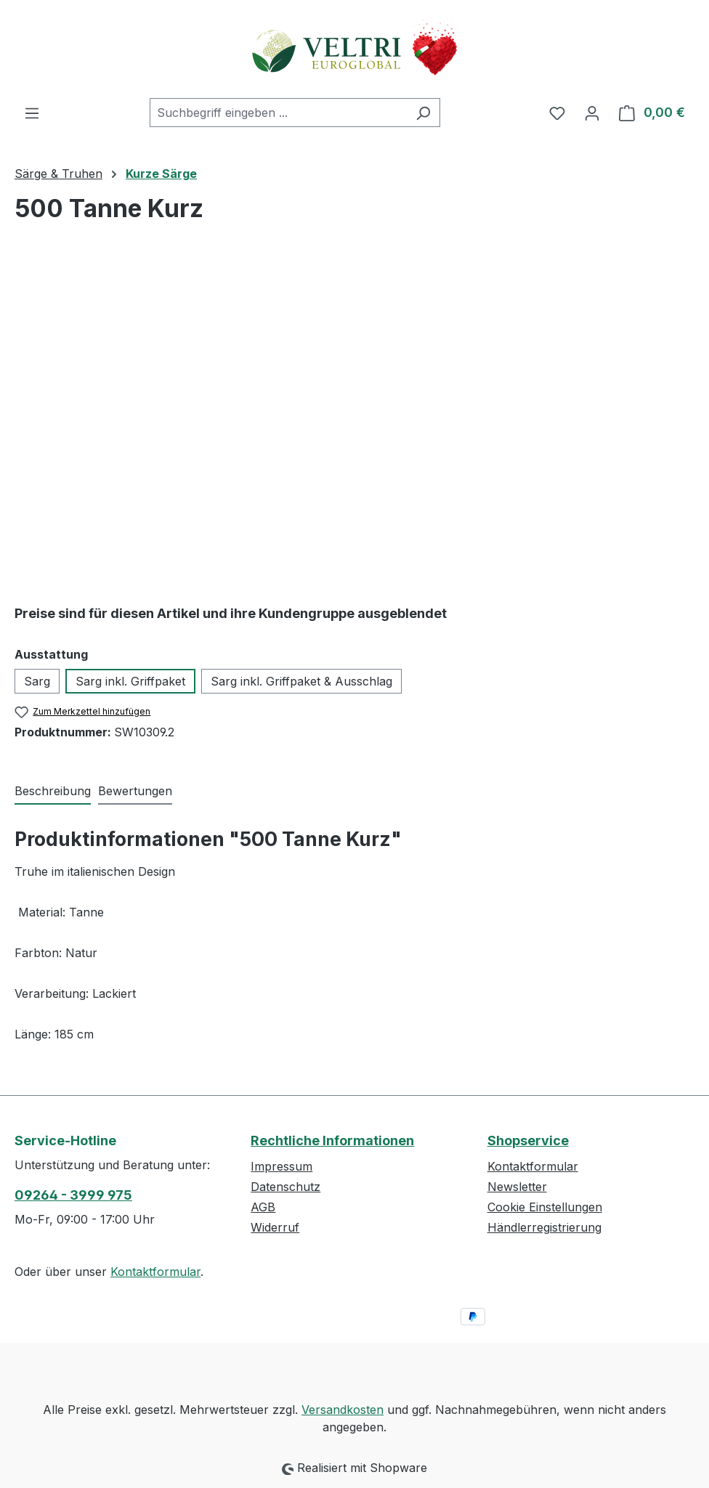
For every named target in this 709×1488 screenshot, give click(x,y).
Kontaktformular (155, 1271)
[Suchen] (423, 112)
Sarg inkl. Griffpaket (130, 681)
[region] (354, 420)
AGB (263, 1207)
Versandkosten (342, 1409)
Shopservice (528, 1140)
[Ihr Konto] (592, 112)
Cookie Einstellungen (544, 1207)
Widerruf (275, 1227)
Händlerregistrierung (544, 1227)
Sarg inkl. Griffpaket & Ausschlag (301, 681)
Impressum (281, 1166)
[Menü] (32, 112)
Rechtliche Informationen (332, 1140)
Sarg (37, 681)
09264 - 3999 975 (73, 1195)
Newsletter (517, 1186)
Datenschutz (285, 1186)
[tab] (53, 791)
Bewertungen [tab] (135, 791)
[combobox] (278, 112)
